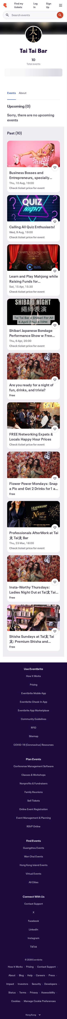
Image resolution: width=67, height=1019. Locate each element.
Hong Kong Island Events (34, 865)
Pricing (33, 684)
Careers (40, 975)
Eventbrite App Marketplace (33, 710)
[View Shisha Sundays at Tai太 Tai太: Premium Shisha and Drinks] (33, 618)
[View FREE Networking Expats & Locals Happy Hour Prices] (33, 415)
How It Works (33, 676)
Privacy (34, 992)
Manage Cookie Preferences (40, 1001)
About (12, 975)
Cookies (15, 1001)
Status (12, 992)
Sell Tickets (33, 800)
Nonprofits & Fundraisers (34, 783)
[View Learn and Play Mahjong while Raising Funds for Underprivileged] (33, 257)
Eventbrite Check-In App (33, 701)
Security (36, 984)
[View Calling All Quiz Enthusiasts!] (33, 208)
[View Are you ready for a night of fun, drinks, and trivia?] (33, 366)
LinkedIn (33, 929)
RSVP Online (33, 826)
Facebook (33, 921)
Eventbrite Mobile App (33, 693)
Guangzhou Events (33, 847)
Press (52, 975)
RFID (33, 727)
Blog (21, 975)
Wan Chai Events (33, 856)
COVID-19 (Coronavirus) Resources (34, 744)
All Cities (33, 882)
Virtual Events (33, 873)
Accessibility (48, 992)
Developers (50, 984)
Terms (22, 992)
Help (30, 975)
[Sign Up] (48, 5)
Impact (10, 984)
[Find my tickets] (19, 5)
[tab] (12, 93)
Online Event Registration (33, 809)
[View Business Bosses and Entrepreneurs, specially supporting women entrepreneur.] (33, 154)
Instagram (33, 938)
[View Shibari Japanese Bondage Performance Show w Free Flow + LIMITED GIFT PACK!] (33, 312)
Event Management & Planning (33, 817)
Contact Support (33, 903)
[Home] (5, 5)
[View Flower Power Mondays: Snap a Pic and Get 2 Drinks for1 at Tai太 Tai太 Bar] (33, 465)
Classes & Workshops (33, 774)
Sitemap (33, 736)
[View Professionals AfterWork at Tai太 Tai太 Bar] (33, 514)
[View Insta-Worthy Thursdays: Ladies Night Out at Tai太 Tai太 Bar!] (33, 568)
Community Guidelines (33, 719)
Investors (23, 984)
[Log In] (35, 5)
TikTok (33, 946)
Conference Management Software (34, 766)
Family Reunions (33, 792)
